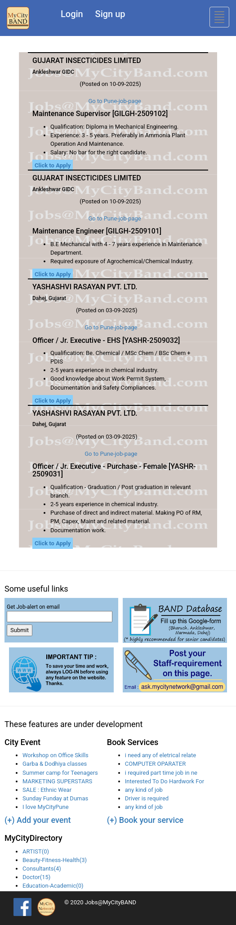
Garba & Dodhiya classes (54, 763)
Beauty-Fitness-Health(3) (54, 860)
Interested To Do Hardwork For (164, 781)
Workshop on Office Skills (55, 755)
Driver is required (147, 798)
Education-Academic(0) (52, 885)
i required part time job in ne (161, 772)
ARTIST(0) (35, 851)
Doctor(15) (36, 877)
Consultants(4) (41, 868)
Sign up (110, 14)
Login (72, 14)
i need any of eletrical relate (160, 755)
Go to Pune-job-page (114, 101)
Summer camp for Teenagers (60, 772)
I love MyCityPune (45, 807)
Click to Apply (53, 165)
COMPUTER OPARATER (155, 763)
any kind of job (144, 789)
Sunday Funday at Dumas (55, 798)
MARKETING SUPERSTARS (57, 781)
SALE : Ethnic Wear (46, 789)
